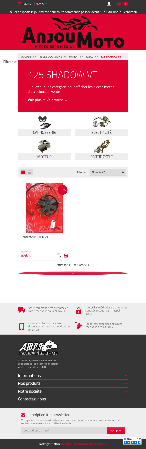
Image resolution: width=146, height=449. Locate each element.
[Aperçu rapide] (59, 255)
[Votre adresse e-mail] (64, 430)
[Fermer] (15, 62)
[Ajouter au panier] (65, 255)
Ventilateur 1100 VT (34, 237)
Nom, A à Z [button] (98, 172)
